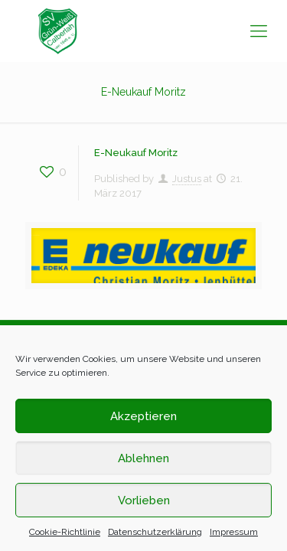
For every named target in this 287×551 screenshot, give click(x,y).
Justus (186, 178)
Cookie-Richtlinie (64, 532)
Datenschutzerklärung (155, 532)
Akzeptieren (143, 416)
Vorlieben (144, 500)
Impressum (234, 532)
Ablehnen (143, 458)
